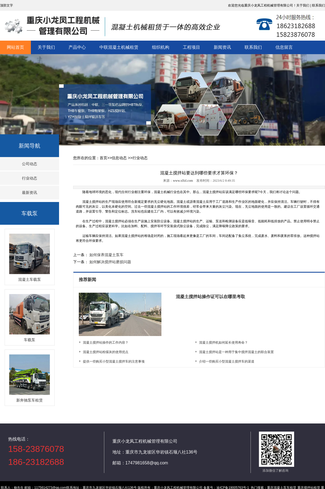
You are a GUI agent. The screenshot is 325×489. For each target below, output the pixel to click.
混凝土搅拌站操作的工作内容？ (105, 342)
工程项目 (191, 47)
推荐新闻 (88, 279)
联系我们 (253, 47)
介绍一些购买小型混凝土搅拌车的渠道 (226, 361)
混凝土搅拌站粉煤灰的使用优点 (105, 352)
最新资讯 (29, 192)
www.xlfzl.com (183, 180)
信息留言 (284, 47)
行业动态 (29, 178)
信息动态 (119, 158)
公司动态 (29, 164)
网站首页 (15, 47)
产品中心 (77, 47)
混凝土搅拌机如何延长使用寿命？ (223, 342)
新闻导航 (29, 146)
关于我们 (46, 47)
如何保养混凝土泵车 (105, 255)
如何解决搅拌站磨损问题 (109, 262)
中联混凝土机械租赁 (118, 47)
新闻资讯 (222, 47)
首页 (103, 158)
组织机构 (160, 47)
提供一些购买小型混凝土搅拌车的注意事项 (114, 361)
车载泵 (29, 213)
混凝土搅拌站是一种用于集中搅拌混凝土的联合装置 (236, 352)
